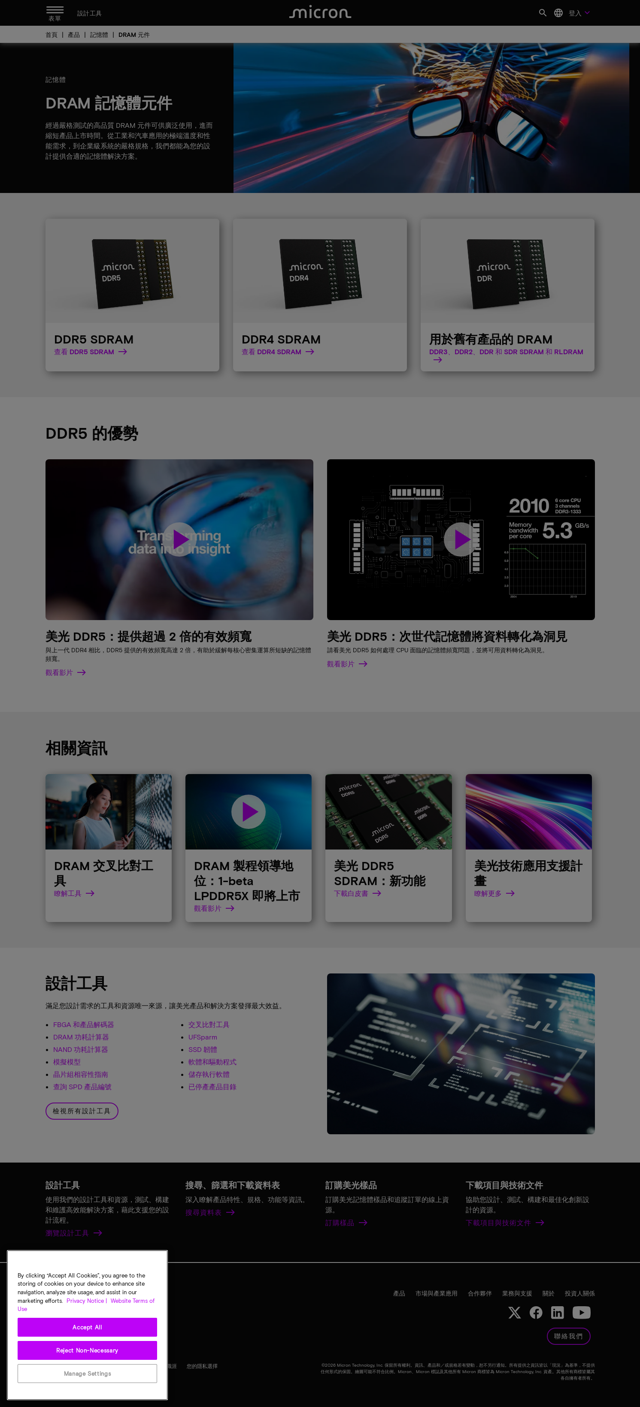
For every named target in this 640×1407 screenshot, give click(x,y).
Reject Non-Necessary (87, 1350)
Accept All (87, 1327)
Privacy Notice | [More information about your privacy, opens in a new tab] (87, 1300)
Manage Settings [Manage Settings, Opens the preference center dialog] (87, 1373)
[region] (87, 1325)
